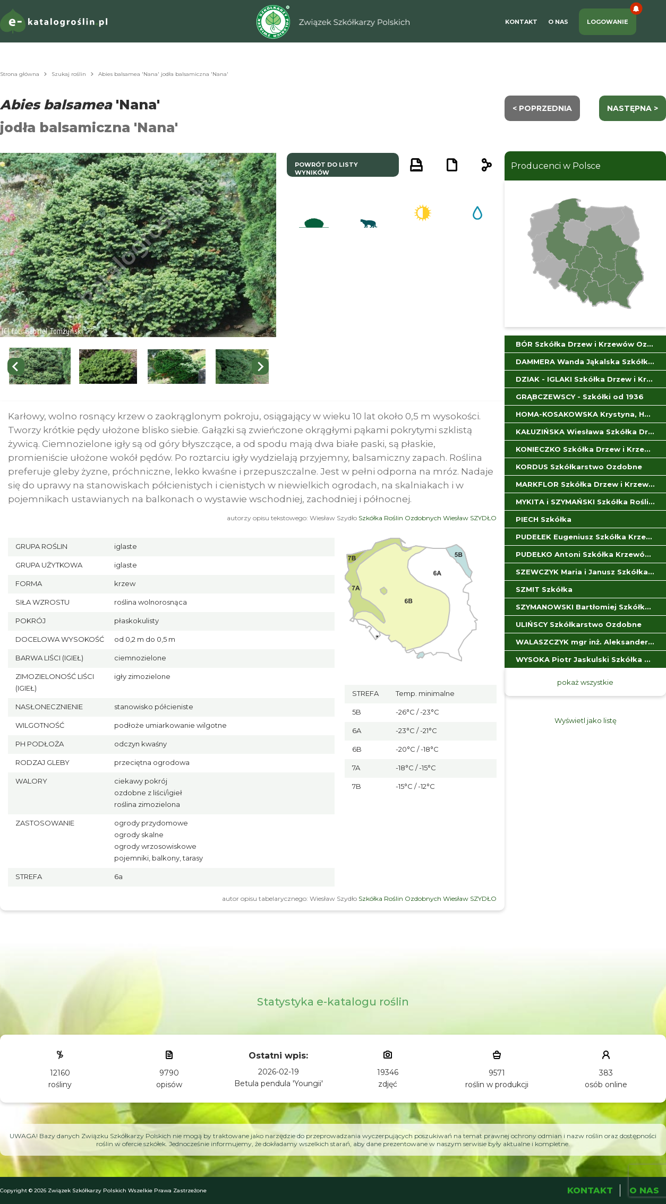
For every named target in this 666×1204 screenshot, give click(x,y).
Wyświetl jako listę (585, 720)
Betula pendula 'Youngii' (278, 1083)
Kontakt (521, 21)
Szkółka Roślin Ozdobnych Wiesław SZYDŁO (427, 518)
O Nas (558, 21)
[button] (40, 366)
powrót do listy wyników (326, 168)
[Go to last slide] (15, 366)
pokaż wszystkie (585, 682)
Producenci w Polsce (556, 166)
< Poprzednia (542, 108)
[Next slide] (260, 366)
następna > (632, 108)
